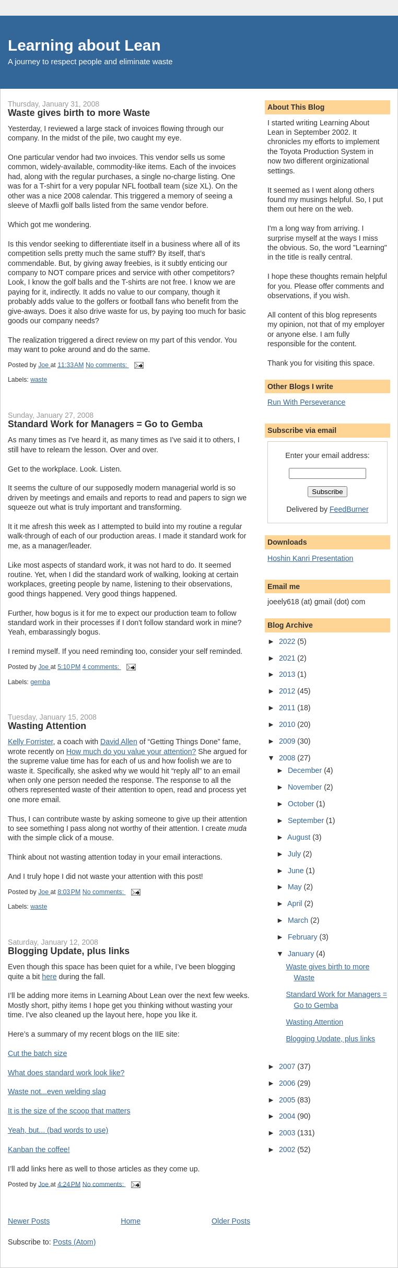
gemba (40, 682)
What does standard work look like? (66, 1073)
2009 (288, 741)
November (306, 787)
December (306, 770)
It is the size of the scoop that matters (69, 1111)
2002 (288, 1149)
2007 (288, 1066)
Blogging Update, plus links (69, 951)
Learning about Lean (84, 45)
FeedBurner (349, 509)
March (299, 920)
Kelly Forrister (30, 741)
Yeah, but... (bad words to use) (58, 1130)
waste (38, 379)
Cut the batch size (37, 1053)
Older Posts (231, 1221)
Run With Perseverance (306, 402)
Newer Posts (29, 1221)
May (296, 887)
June (297, 870)
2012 (288, 691)
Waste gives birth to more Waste (79, 113)
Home (131, 1221)
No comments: (107, 365)
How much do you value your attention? (131, 751)
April (295, 903)
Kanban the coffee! (39, 1149)
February (304, 937)
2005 (288, 1100)
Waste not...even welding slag (57, 1091)
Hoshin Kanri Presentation (310, 558)
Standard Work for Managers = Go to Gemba (105, 424)
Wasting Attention (47, 726)
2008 (288, 758)
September (307, 820)
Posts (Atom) (74, 1242)
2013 (288, 674)
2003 (288, 1133)
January (302, 953)
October (302, 804)
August (299, 837)
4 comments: (102, 667)
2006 (288, 1083)
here (49, 976)
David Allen (118, 741)
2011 (288, 707)
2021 (288, 658)
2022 (288, 641)
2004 (288, 1116)
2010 (288, 724)
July (295, 854)
